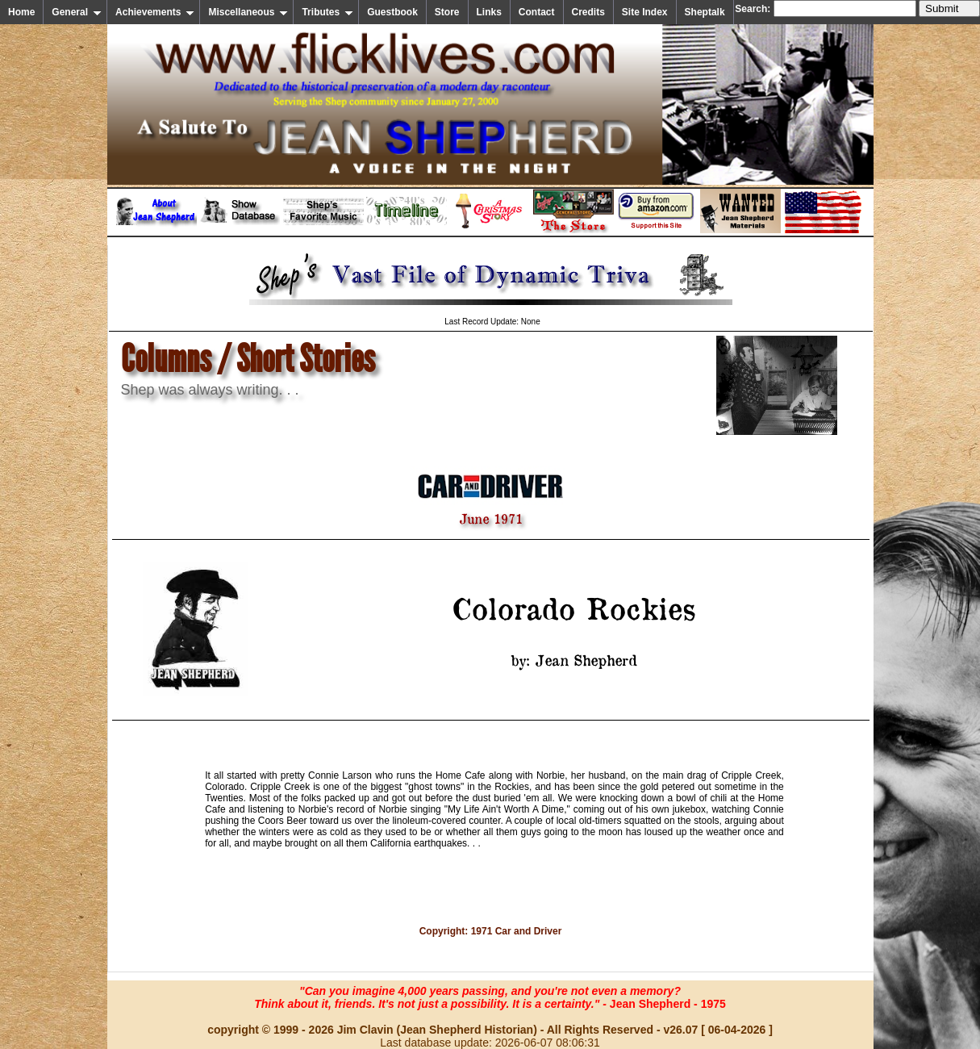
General (77, 12)
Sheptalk (705, 12)
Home (21, 12)
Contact (537, 12)
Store (447, 12)
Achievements (154, 12)
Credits (588, 12)
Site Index (645, 12)
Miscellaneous (248, 12)
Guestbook (392, 12)
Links (489, 12)
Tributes (327, 12)
